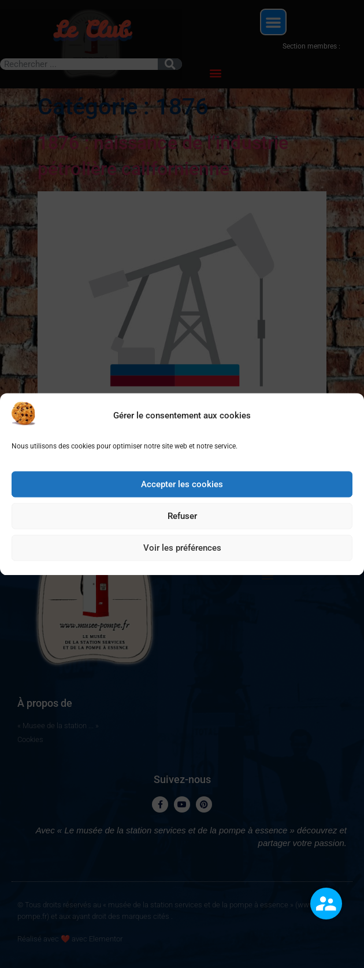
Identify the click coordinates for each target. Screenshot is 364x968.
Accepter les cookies (182, 487)
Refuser (182, 519)
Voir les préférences (182, 551)
